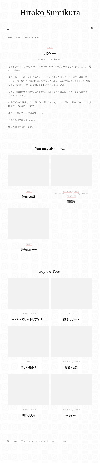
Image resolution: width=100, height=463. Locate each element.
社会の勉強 (28, 196)
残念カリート (71, 319)
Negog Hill (71, 415)
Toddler (71, 196)
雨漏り (71, 201)
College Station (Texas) (67, 194)
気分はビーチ (29, 249)
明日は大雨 (28, 415)
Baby (76, 191)
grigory (43, 59)
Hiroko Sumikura (50, 12)
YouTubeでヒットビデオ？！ (28, 319)
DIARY (50, 47)
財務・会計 (71, 367)
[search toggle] (92, 28)
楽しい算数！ (29, 367)
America (67, 191)
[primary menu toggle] (8, 29)
